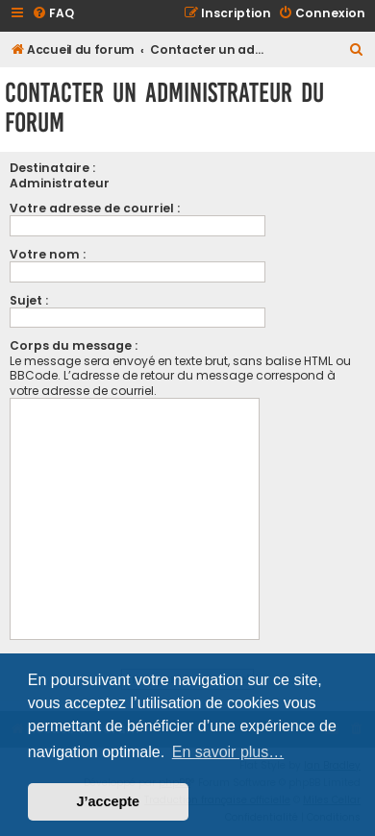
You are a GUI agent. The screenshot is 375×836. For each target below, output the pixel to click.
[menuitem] (53, 14)
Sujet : (29, 300)
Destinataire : (52, 168)
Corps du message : (74, 345)
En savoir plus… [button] (228, 752)
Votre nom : (48, 254)
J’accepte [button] (108, 801)
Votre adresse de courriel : (95, 208)
